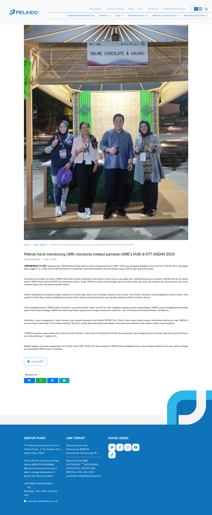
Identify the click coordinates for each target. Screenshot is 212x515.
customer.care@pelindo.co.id (40, 501)
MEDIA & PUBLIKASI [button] (165, 15)
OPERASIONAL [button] (137, 15)
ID (196, 9)
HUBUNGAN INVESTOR (81, 15)
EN (200, 9)
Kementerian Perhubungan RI (81, 453)
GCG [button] (118, 15)
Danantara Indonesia (76, 445)
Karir (140, 8)
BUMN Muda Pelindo (174, 8)
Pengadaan (95, 8)
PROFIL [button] (104, 15)
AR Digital (153, 8)
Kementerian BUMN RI (77, 449)
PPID (130, 8)
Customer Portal (114, 8)
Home (27, 245)
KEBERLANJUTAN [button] (195, 15)
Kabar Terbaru (40, 245)
